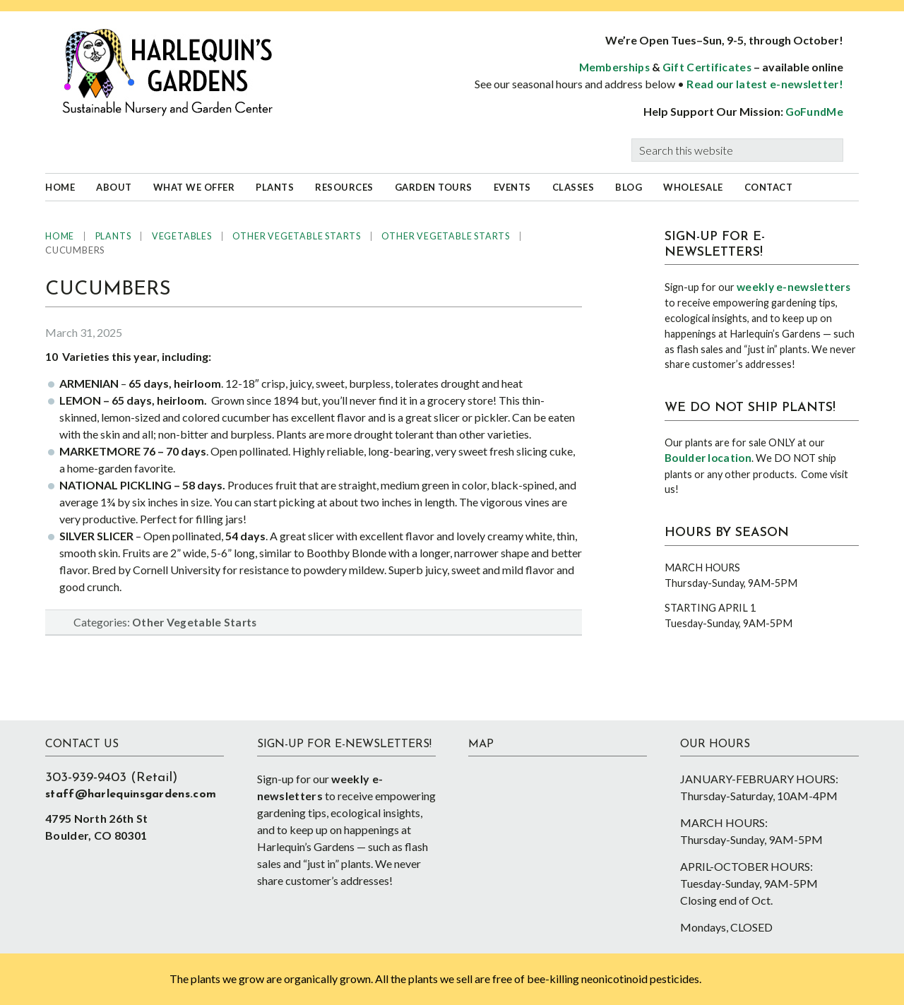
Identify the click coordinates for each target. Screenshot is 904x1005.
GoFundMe (814, 111)
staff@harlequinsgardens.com (130, 794)
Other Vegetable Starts (194, 622)
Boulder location (708, 457)
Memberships (614, 67)
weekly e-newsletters (793, 286)
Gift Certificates (706, 67)
